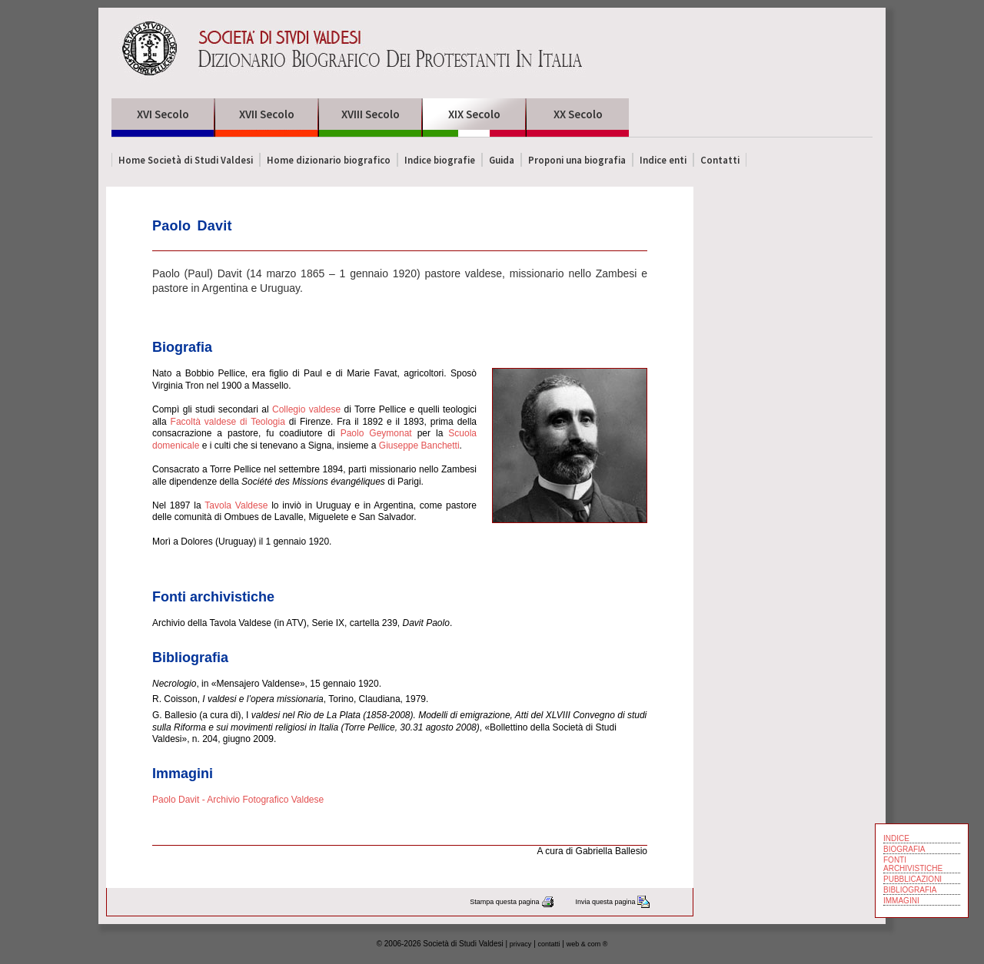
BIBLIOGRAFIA (909, 890)
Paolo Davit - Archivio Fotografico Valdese (238, 799)
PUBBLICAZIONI (912, 879)
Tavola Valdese (236, 505)
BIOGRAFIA (904, 849)
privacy (521, 944)
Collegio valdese (306, 409)
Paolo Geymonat (376, 433)
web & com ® (587, 944)
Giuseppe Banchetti (419, 445)
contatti (549, 944)
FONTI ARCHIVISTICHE (912, 864)
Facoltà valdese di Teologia (228, 421)
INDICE (896, 838)
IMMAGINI (901, 900)
